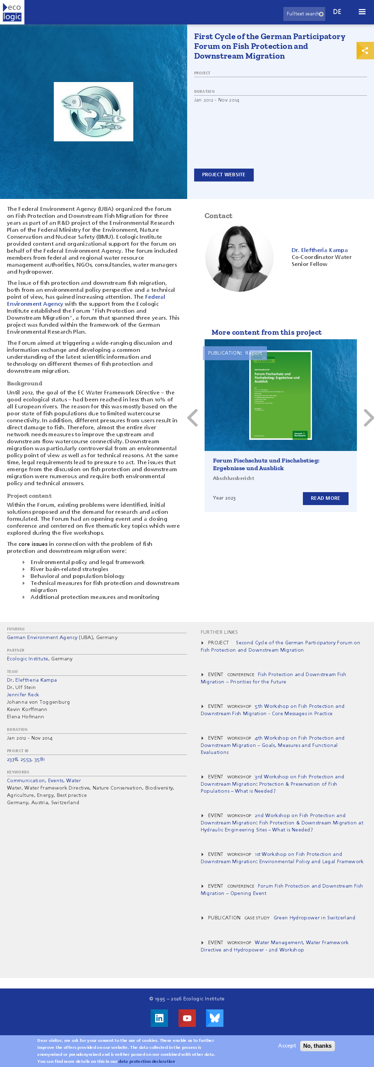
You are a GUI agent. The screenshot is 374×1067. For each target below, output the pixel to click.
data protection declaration (147, 1062)
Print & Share (365, 50)
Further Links (219, 632)
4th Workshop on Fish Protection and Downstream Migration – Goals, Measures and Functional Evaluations (273, 745)
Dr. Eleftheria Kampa (32, 680)
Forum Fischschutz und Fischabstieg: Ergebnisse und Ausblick (266, 464)
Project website (224, 174)
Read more (326, 498)
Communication (26, 780)
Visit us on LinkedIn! (159, 1018)
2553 (26, 759)
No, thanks (317, 1046)
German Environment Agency (42, 637)
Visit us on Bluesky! (214, 1018)
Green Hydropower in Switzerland (315, 918)
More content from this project (267, 332)
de (337, 12)
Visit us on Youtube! (187, 1018)
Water (73, 780)
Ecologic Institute (27, 659)
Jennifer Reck (23, 694)
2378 (12, 759)
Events (55, 780)
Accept (287, 1046)
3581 (40, 759)
